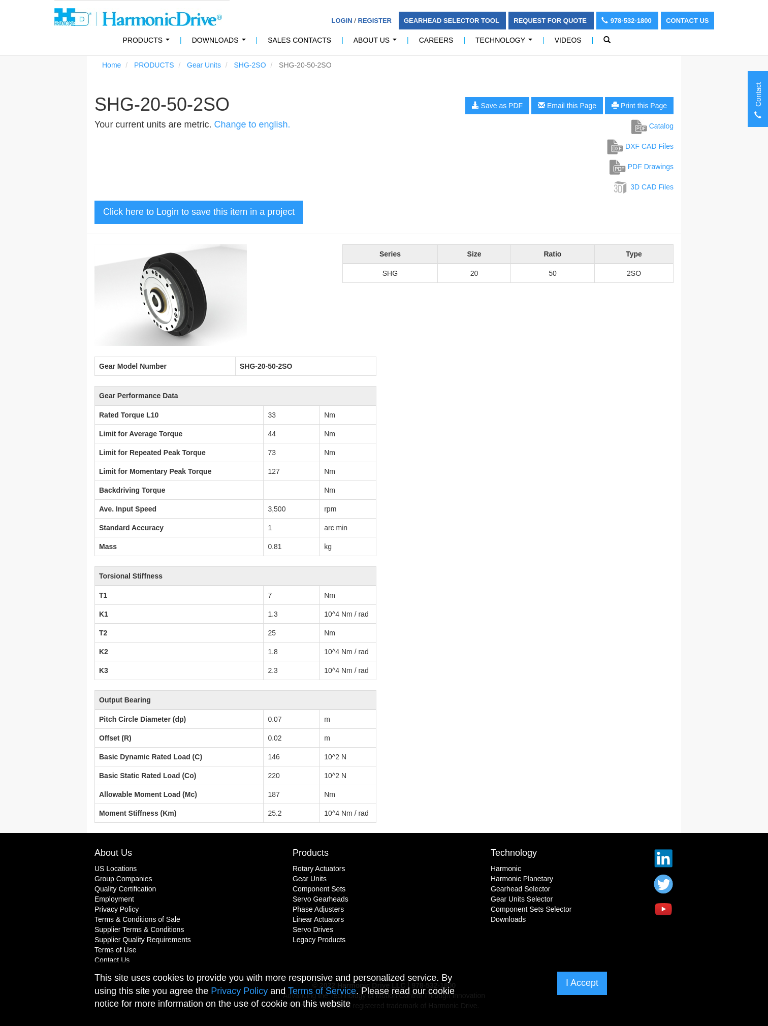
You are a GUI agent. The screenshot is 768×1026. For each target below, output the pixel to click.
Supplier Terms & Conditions (139, 929)
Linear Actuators (318, 919)
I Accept (582, 983)
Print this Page (639, 106)
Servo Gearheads (320, 899)
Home (111, 65)
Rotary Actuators (319, 868)
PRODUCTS (148, 43)
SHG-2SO (250, 65)
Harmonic (506, 868)
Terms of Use (115, 950)
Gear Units (204, 65)
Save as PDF (497, 106)
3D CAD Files (643, 187)
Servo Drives (313, 929)
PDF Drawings (642, 167)
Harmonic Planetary (522, 879)
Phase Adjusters (318, 909)
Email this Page (567, 106)
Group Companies (123, 879)
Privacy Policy (116, 909)
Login (342, 20)
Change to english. (252, 124)
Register (375, 20)
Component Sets (319, 889)
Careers (436, 40)
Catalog (652, 126)
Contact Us (687, 20)
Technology (505, 43)
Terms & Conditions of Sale (137, 919)
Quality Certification (125, 889)
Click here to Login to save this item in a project (199, 212)
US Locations (115, 868)
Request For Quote (551, 20)
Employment (114, 899)
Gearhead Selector (521, 889)
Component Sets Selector (531, 909)
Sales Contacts (299, 40)
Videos (568, 40)
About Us (377, 43)
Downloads (220, 43)
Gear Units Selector (522, 899)
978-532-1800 (627, 20)
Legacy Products (319, 940)
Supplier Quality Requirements (142, 940)
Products (311, 853)
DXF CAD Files (640, 146)
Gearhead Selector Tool (452, 20)
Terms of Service (322, 991)
